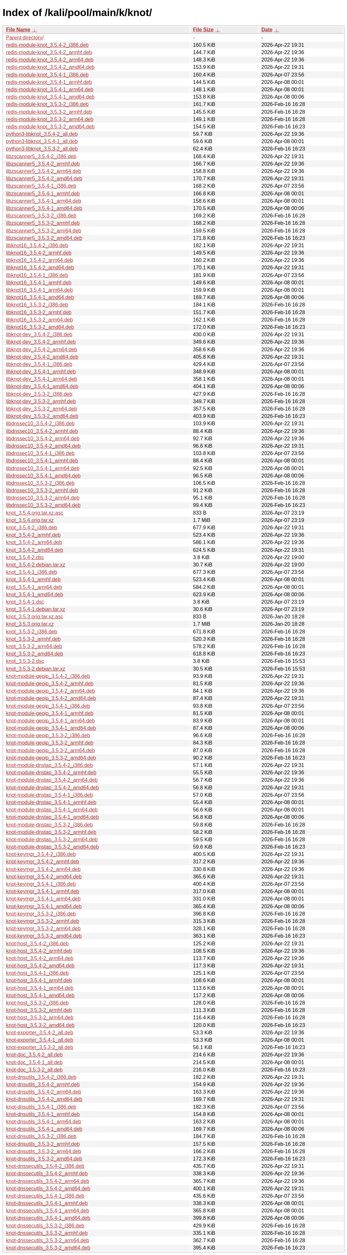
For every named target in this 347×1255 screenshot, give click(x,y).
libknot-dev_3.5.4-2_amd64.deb (42, 357)
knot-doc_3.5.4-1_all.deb (34, 1062)
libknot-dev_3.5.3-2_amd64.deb (42, 416)
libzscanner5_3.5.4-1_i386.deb (41, 186)
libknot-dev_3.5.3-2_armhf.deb (41, 401)
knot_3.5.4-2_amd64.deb (34, 550)
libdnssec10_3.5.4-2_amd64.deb (43, 446)
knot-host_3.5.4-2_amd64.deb (40, 965)
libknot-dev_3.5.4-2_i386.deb (39, 334)
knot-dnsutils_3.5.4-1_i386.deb (41, 1107)
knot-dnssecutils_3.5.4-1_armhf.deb (47, 1203)
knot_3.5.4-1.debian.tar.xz (35, 609)
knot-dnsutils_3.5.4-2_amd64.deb (44, 1099)
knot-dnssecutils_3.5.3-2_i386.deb (45, 1225)
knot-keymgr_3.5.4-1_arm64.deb (43, 898)
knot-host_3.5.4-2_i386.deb (37, 943)
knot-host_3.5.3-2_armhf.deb (39, 1010)
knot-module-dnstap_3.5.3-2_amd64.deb (52, 847)
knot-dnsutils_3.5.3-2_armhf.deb (43, 1144)
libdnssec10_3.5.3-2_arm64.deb (43, 498)
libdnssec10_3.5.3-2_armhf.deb (42, 490)
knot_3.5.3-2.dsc (25, 661)
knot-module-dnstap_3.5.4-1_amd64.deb (52, 817)
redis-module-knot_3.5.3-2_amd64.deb (50, 126)
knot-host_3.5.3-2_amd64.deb (40, 1025)
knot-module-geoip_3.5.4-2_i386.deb (48, 676)
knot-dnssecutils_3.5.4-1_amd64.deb (48, 1218)
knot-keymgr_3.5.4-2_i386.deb (41, 854)
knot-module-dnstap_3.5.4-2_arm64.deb (52, 780)
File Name (18, 29)
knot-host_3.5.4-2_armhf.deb (39, 951)
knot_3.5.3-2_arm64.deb (34, 646)
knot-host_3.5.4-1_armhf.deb (39, 980)
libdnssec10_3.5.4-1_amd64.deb (43, 475)
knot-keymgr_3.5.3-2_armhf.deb (42, 921)
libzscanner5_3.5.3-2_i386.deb (41, 215)
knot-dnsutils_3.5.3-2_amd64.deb (44, 1158)
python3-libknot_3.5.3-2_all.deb (42, 148)
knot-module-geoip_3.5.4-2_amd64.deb (51, 698)
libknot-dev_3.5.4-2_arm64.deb (41, 349)
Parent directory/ (25, 37)
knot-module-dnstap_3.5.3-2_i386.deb (49, 824)
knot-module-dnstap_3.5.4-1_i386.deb (49, 795)
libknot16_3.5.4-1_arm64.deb (39, 290)
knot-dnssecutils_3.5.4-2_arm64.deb (47, 1181)
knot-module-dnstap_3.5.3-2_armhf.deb (51, 832)
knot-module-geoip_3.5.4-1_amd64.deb (51, 728)
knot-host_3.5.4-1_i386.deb (37, 973)
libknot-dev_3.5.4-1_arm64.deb (41, 379)
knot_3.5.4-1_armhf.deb (33, 579)
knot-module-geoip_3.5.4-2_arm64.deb (50, 691)
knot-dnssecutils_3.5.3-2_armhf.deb (47, 1233)
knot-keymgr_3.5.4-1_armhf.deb (42, 891)
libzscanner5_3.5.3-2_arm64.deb (43, 230)
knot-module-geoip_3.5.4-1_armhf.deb (49, 713)
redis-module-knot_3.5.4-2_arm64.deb (49, 59)
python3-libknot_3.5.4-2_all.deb (42, 134)
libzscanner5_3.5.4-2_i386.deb (41, 156)
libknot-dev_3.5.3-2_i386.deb (39, 394)
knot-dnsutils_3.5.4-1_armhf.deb (43, 1114)
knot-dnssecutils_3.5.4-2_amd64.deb (48, 1188)
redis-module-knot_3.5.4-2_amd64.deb (50, 67)
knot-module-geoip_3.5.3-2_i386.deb (48, 735)
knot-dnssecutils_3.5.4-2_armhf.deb (47, 1173)
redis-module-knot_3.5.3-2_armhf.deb (49, 112)
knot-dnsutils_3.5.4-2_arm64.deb (43, 1092)
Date (267, 29)
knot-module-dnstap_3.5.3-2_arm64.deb (52, 839)
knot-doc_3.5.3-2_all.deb (34, 1069)
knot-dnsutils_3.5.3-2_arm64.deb (43, 1151)
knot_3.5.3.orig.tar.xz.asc (34, 616)
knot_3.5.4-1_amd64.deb (34, 594)
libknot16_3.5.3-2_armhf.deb (39, 312)
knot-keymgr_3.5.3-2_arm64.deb (43, 928)
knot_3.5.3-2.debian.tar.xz (35, 669)
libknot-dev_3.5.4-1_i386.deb (39, 364)
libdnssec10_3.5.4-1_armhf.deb (42, 460)
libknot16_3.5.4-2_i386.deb (37, 245)
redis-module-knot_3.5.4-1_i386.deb (47, 74)
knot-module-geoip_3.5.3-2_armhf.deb (49, 743)
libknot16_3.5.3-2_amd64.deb (40, 327)
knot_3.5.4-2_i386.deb (31, 527)
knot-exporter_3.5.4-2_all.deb (39, 1032)
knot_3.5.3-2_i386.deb (31, 631)
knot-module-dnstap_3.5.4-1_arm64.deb (52, 809)
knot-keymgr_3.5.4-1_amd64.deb (44, 906)
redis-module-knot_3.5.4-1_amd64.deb (50, 97)
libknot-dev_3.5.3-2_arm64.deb (41, 409)
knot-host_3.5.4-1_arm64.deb (39, 988)
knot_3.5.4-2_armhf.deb (33, 535)
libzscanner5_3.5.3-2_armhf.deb (43, 223)
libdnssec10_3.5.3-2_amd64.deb (43, 505)
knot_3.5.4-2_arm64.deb (34, 542)
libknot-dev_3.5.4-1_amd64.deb (42, 386)
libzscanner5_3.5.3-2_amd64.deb (44, 238)
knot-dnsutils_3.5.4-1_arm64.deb (43, 1121)
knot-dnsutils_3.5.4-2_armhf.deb (43, 1084)
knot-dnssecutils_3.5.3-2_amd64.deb (48, 1248)
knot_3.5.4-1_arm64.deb (34, 587)
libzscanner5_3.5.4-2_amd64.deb (44, 178)
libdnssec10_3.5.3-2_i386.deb (40, 483)
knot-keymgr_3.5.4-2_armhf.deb (42, 861)
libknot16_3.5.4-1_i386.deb (37, 275)
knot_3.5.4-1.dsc (25, 602)
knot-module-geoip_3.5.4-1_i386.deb (48, 706)
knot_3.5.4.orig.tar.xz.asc (34, 513)
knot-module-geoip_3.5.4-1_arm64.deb (50, 720)
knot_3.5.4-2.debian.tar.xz (35, 564)
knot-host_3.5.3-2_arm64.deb (39, 1017)
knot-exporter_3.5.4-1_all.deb (39, 1040)
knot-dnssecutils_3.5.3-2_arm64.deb (47, 1240)
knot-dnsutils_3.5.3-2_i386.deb (41, 1136)
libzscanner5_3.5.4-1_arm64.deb (43, 201)
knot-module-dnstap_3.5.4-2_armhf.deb (51, 772)
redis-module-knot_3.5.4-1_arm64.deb (49, 89)
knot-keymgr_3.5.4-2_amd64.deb (44, 876)
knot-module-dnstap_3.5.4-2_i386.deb (49, 765)
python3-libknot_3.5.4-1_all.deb (42, 141)
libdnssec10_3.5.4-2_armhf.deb (42, 431)
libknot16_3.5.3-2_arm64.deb (39, 319)
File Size (203, 29)
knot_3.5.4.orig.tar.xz (30, 520)
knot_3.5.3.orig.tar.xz (30, 624)
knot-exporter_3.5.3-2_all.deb (39, 1047)
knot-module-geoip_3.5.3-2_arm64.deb (50, 750)
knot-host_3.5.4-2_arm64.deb (39, 958)
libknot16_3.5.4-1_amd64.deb (40, 297)
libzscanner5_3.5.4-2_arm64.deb (43, 171)
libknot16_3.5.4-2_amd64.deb (40, 267)
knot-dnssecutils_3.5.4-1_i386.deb (45, 1196)
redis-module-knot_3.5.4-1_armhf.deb (49, 82)
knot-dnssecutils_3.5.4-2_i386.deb (45, 1166)
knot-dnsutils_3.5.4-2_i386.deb (41, 1077)
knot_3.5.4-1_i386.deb (31, 572)
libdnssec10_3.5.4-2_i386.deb (40, 423)
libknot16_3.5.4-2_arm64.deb (39, 260)
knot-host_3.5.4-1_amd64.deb (40, 995)
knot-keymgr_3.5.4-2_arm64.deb (43, 869)
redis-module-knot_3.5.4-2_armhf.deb (49, 52)
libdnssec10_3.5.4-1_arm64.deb (43, 468)
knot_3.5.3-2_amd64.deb (34, 653)
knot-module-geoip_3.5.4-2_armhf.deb (49, 683)
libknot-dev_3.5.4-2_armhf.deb (41, 342)
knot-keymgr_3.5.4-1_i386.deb (41, 884)
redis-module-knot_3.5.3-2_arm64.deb (49, 119)
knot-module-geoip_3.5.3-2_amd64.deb (51, 758)
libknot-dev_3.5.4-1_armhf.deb (41, 371)
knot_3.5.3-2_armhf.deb (33, 639)
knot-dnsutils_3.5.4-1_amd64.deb (44, 1129)
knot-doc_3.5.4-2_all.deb (34, 1054)
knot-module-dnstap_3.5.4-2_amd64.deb (52, 787)
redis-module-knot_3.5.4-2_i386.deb (47, 45)
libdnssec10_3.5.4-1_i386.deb (40, 453)
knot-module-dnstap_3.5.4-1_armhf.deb (51, 802)
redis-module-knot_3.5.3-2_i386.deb (47, 104)
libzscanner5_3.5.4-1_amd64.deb (44, 208)
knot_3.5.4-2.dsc (25, 557)
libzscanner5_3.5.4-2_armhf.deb (43, 164)
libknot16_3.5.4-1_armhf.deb (39, 282)
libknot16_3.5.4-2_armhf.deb (39, 253)
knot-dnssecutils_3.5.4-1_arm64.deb (47, 1210)
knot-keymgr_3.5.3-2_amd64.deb (44, 936)
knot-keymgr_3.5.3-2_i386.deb (41, 914)
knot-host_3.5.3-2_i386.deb (37, 1003)
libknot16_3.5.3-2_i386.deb (37, 304)
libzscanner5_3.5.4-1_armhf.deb (43, 193)
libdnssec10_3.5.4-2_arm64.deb (43, 438)
